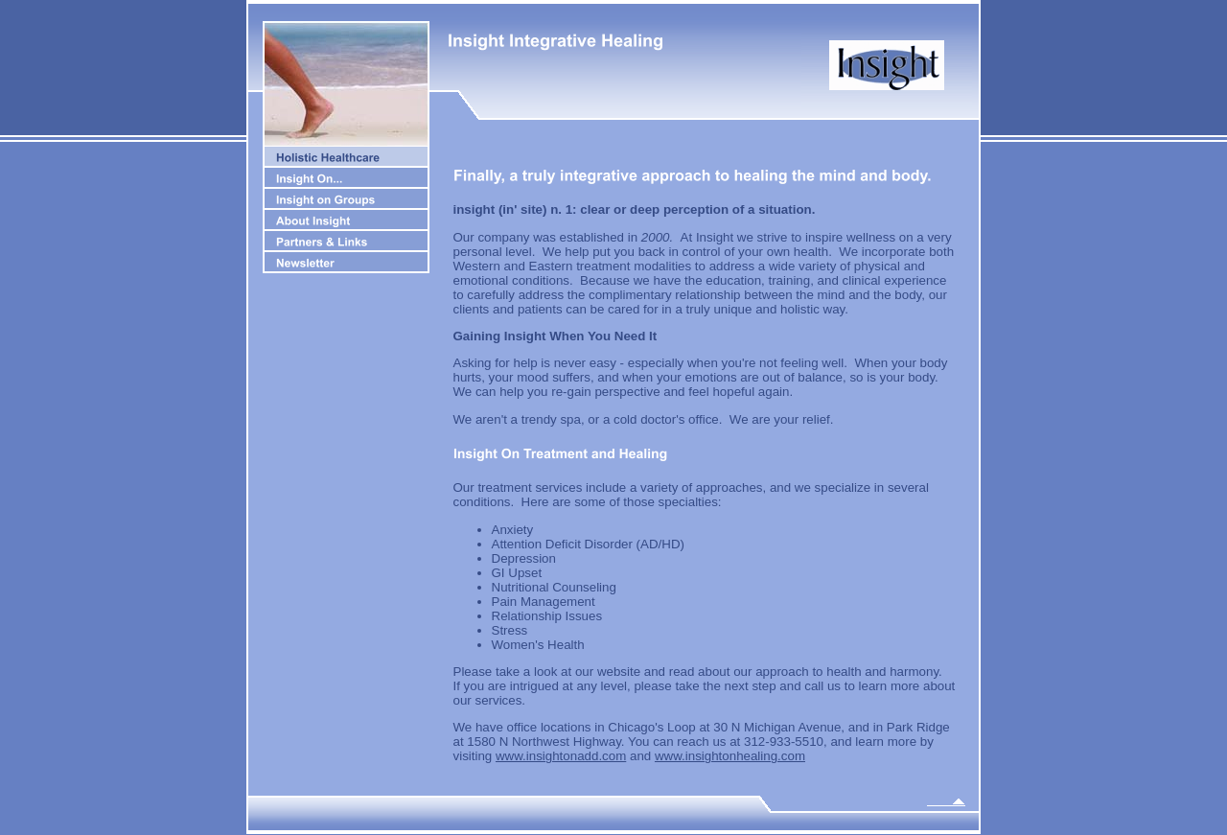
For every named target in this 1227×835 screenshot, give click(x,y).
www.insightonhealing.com (730, 756)
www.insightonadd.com (561, 756)
